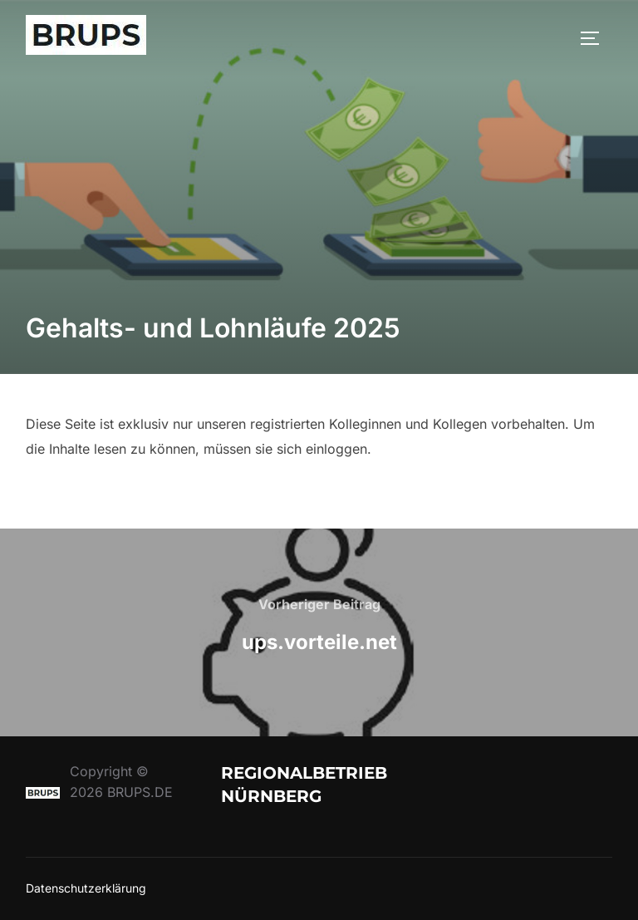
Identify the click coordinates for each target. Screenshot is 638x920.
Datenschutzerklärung (86, 888)
